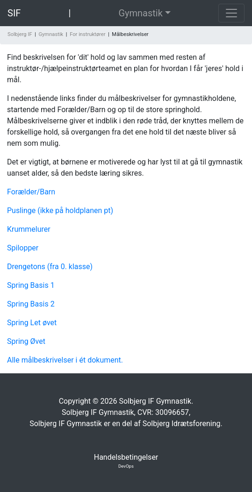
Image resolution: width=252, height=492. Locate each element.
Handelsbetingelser (126, 457)
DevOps (126, 466)
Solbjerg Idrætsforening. (183, 423)
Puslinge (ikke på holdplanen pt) (60, 210)
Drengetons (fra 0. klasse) (50, 266)
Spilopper (22, 247)
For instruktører (87, 34)
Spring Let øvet (32, 322)
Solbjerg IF (19, 34)
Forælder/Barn (31, 191)
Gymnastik (140, 13)
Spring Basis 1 (31, 285)
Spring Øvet (26, 341)
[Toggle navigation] (231, 13)
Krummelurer (28, 229)
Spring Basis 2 (31, 303)
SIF (14, 13)
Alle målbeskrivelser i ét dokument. (65, 360)
